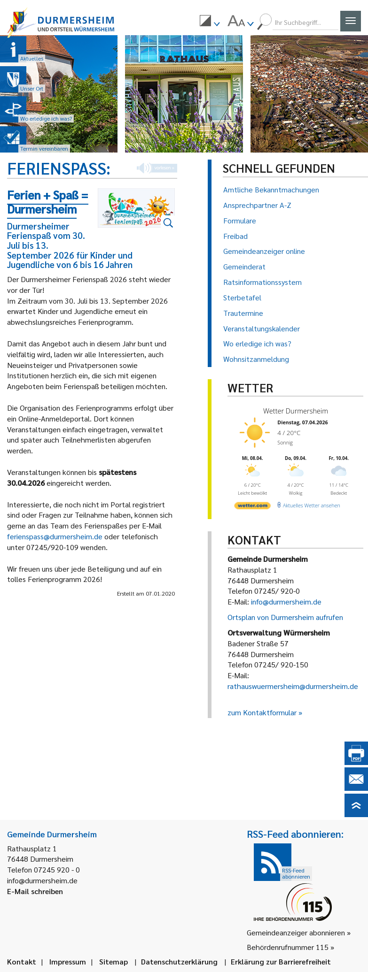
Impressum (67, 961)
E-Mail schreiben (35, 891)
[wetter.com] (251, 504)
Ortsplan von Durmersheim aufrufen (285, 617)
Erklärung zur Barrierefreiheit (281, 961)
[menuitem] (209, 22)
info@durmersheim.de (286, 601)
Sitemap (113, 961)
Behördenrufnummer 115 (288, 947)
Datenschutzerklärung (179, 961)
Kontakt (21, 961)
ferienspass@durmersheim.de (54, 536)
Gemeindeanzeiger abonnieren (296, 932)
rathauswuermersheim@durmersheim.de (292, 686)
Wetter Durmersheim (293, 410)
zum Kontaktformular (262, 712)
